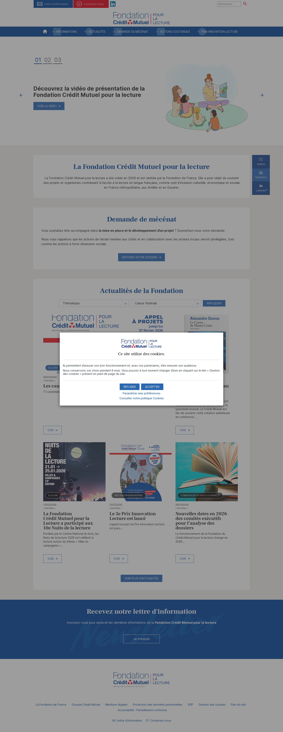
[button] (152, 387)
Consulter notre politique (141, 398)
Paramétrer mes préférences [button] (141, 393)
